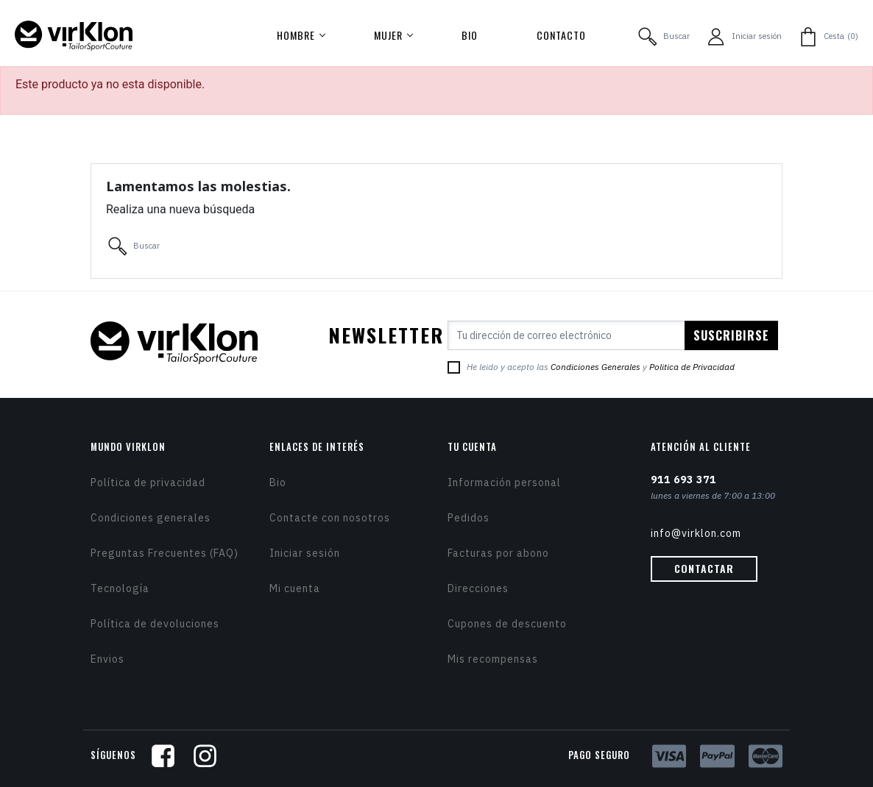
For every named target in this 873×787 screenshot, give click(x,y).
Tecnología (120, 588)
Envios (107, 659)
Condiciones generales (151, 517)
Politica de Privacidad (692, 366)
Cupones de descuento (507, 623)
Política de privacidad (148, 482)
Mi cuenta (294, 588)
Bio (277, 482)
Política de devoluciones (155, 623)
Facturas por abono (498, 553)
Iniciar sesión (304, 553)
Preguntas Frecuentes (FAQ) (164, 553)
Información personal (504, 482)
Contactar (704, 568)
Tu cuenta (472, 446)
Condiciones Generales (595, 366)
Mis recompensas (493, 659)
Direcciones (478, 588)
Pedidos (468, 517)
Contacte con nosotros (329, 517)
